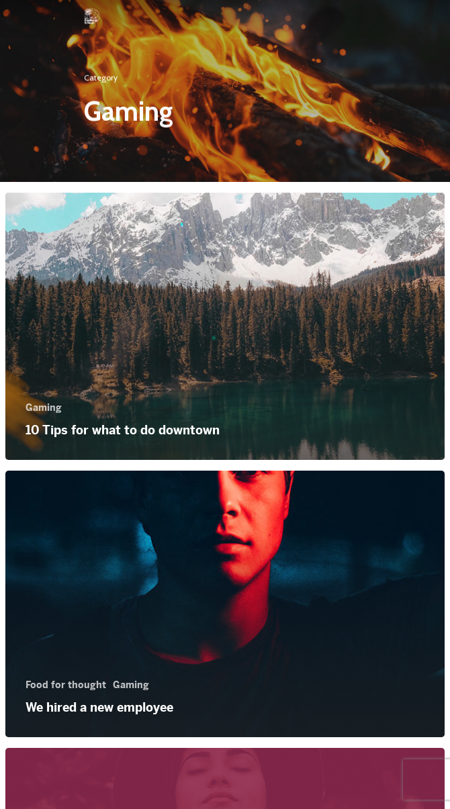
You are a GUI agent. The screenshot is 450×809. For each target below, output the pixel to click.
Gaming (44, 407)
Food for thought (66, 685)
